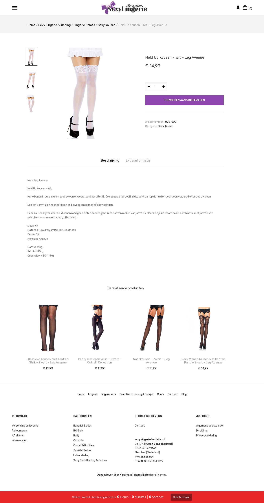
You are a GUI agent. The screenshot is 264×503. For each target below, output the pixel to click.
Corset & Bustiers (83, 445)
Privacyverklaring (206, 435)
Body (76, 435)
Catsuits (78, 440)
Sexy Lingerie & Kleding (54, 25)
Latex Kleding (81, 455)
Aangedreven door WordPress (114, 474)
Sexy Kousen (106, 25)
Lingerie (92, 394)
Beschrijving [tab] (110, 160)
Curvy (160, 394)
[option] (84, 93)
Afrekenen (18, 435)
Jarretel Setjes (82, 450)
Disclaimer (202, 430)
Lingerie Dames (84, 25)
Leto (146, 474)
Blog (184, 394)
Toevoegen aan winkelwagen (184, 100)
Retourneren (19, 430)
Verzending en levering (25, 425)
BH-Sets (78, 430)
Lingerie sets (108, 394)
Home (31, 25)
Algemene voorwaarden (210, 425)
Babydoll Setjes (82, 425)
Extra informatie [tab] (138, 160)
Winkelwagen (19, 440)
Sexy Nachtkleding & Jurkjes (136, 394)
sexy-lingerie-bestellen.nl (150, 439)
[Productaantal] (156, 87)
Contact (173, 394)
